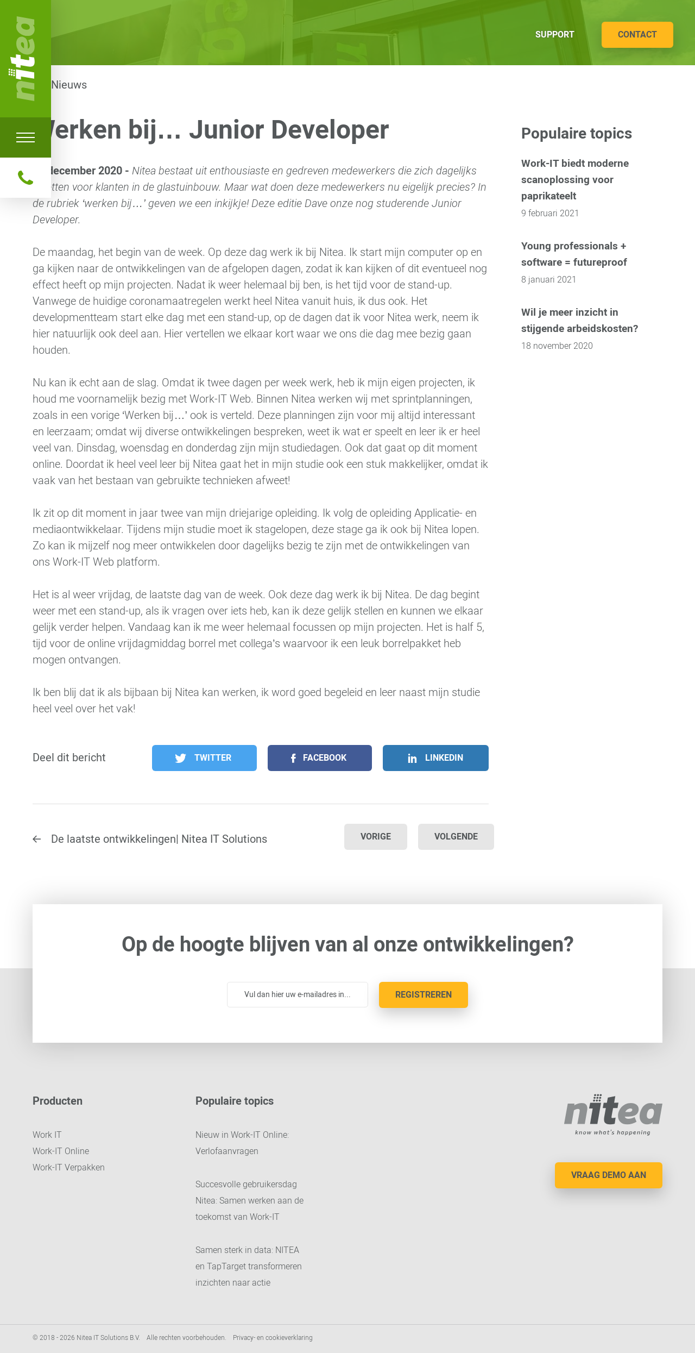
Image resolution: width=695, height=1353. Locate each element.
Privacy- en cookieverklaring (273, 1338)
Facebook (324, 758)
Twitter (212, 758)
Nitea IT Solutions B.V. (25, 58)
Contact (637, 34)
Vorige (376, 836)
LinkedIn (444, 758)
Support (554, 34)
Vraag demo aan (608, 1175)
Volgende (456, 836)
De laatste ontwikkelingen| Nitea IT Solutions (159, 838)
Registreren (423, 994)
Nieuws (69, 84)
